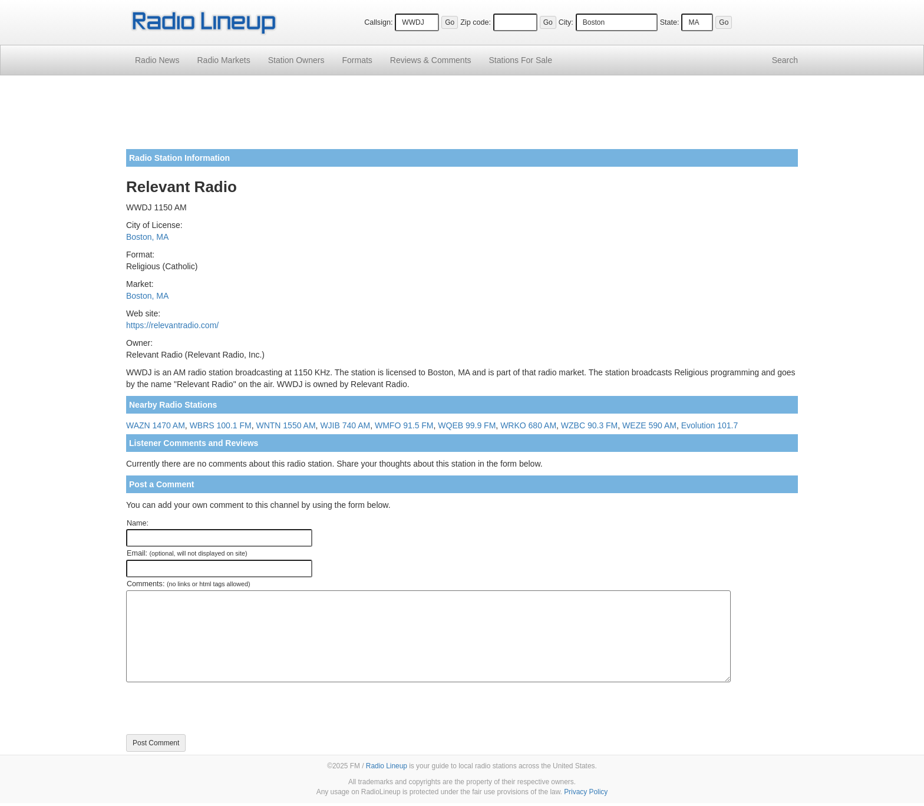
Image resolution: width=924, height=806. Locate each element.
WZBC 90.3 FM (589, 425)
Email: (187, 553)
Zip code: (475, 22)
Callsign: (378, 22)
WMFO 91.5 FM (404, 425)
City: (566, 22)
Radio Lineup (386, 766)
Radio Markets (223, 60)
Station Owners (296, 60)
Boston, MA (147, 237)
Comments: (188, 584)
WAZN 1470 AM (155, 425)
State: (669, 22)
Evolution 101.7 (709, 425)
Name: (137, 523)
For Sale (520, 60)
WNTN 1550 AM (285, 425)
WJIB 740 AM (345, 425)
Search (785, 60)
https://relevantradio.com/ (172, 325)
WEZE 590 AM (649, 425)
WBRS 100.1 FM (221, 425)
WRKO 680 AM (528, 425)
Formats (357, 60)
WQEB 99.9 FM (467, 425)
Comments (430, 60)
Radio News (157, 60)
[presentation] (215, 708)
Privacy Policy (586, 792)
